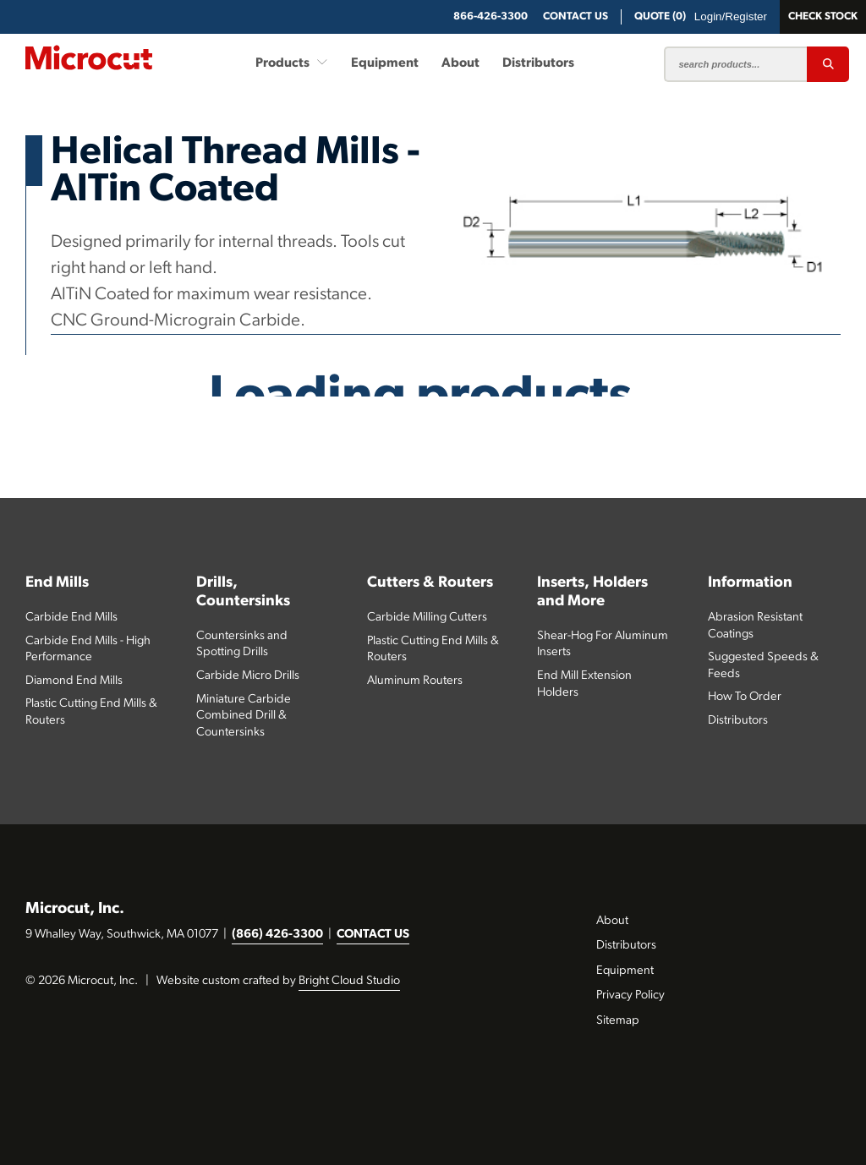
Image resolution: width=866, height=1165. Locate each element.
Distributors (538, 63)
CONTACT (575, 16)
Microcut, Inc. (74, 909)
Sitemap (617, 1021)
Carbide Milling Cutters (427, 617)
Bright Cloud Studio (349, 981)
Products (291, 62)
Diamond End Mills (74, 681)
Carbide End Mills (71, 617)
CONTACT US (373, 934)
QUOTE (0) (660, 16)
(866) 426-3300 (277, 934)
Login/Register (730, 16)
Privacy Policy (630, 995)
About (460, 63)
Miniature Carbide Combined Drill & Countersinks (243, 716)
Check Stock (823, 16)
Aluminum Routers (415, 681)
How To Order (744, 697)
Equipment (385, 63)
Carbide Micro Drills (247, 676)
